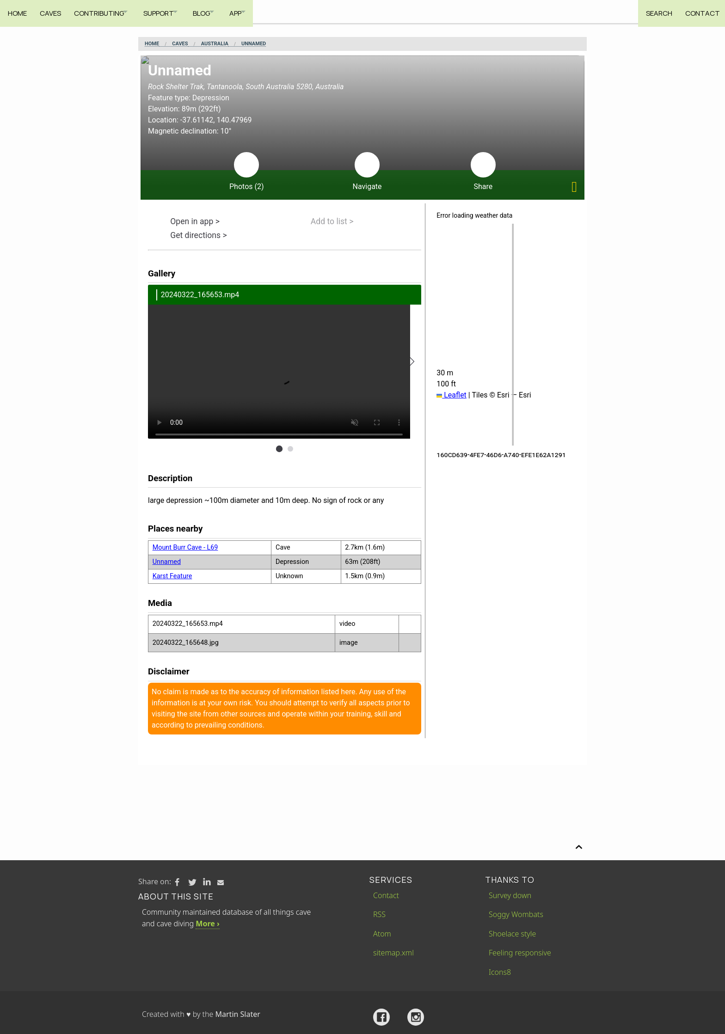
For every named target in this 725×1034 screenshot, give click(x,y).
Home (17, 11)
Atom (382, 934)
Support (169, 11)
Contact (699, 11)
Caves (52, 11)
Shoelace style (512, 934)
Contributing (104, 11)
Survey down (510, 895)
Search (654, 11)
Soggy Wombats (516, 914)
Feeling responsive (520, 953)
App (256, 11)
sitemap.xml (393, 953)
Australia (214, 44)
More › (207, 923)
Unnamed (253, 44)
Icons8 (500, 972)
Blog (217, 11)
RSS (379, 914)
